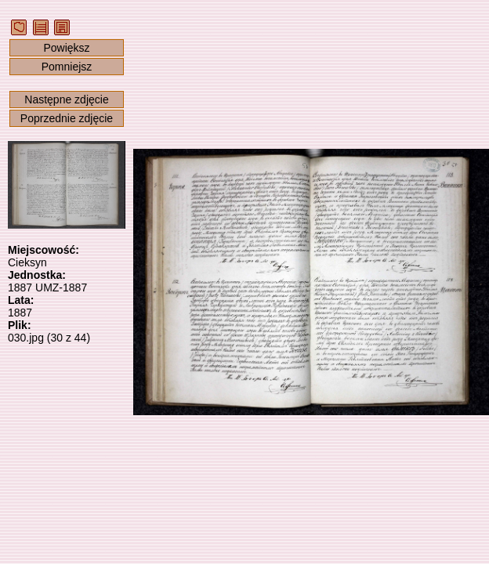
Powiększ (66, 48)
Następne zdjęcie (66, 99)
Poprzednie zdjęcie (66, 118)
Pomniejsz (67, 66)
